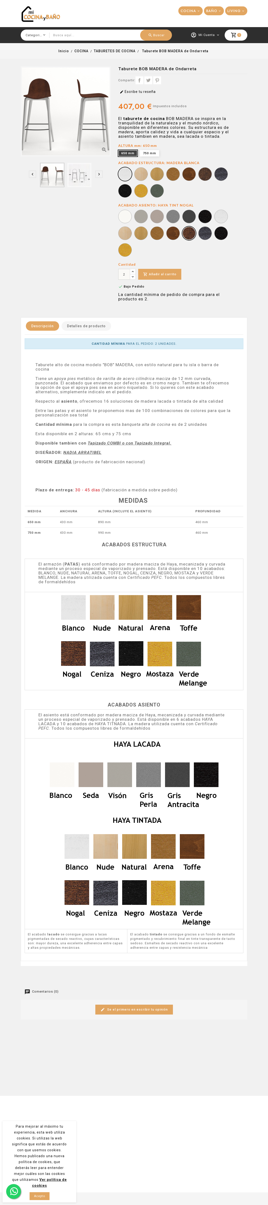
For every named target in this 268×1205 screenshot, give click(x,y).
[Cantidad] (124, 274)
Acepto (39, 1196)
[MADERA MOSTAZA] (141, 191)
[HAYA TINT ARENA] (157, 233)
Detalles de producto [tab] (86, 326)
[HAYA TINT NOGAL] (189, 233)
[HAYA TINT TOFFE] (173, 233)
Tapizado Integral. (152, 443)
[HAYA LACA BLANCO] (125, 217)
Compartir (139, 80)
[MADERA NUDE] (141, 174)
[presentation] (32, 174)
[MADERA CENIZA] (221, 174)
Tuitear (148, 80)
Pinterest (157, 80)
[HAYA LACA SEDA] (141, 217)
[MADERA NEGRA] (125, 191)
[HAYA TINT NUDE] (125, 233)
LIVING (234, 10)
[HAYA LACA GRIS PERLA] (173, 217)
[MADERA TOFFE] (189, 174)
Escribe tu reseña (138, 92)
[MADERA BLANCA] (125, 174)
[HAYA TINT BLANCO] (221, 217)
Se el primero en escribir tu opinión (134, 1010)
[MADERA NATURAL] (157, 174)
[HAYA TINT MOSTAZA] (125, 250)
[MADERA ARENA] (173, 174)
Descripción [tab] (42, 326)
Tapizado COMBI (104, 443)
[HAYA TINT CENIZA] (205, 233)
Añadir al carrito (159, 274)
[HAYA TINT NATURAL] (141, 233)
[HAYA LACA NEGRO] (205, 217)
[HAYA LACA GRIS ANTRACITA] (189, 217)
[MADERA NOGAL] (205, 174)
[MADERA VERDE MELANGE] (157, 191)
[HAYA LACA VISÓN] (157, 217)
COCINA (188, 10)
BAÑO (211, 10)
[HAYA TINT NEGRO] (221, 233)
